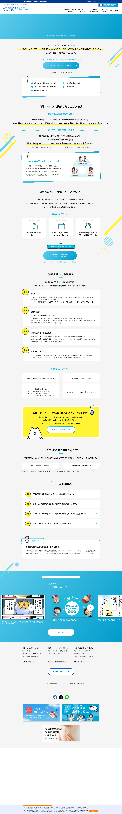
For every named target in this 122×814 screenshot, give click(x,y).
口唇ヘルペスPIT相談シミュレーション (84, 663)
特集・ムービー (114, 10)
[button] (31, 614)
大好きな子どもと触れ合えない (30, 663)
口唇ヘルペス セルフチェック (55, 660)
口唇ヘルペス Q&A (27, 669)
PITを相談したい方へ (79, 660)
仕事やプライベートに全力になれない (32, 660)
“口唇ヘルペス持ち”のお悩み (70, 10)
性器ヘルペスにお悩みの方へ (56, 669)
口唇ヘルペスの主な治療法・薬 (82, 657)
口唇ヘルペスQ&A (104, 10)
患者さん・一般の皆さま (93, 1)
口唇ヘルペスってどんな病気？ (82, 10)
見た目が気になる (26, 657)
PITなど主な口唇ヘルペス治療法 (94, 10)
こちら (80, 811)
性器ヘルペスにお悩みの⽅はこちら (61, 72)
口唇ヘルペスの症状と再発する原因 (57, 657)
